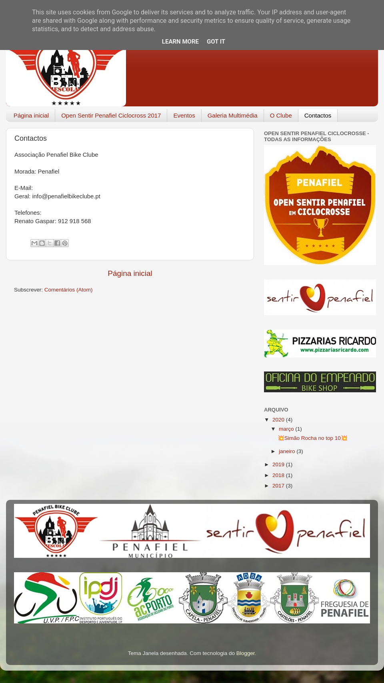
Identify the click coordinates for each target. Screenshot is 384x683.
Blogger (245, 653)
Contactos (318, 115)
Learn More (180, 41)
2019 (279, 464)
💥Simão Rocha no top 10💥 (313, 438)
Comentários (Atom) (68, 290)
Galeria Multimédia (233, 115)
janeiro (287, 451)
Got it (216, 41)
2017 (279, 486)
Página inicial (31, 115)
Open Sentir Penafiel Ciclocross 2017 (111, 115)
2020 (279, 420)
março (287, 429)
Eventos (184, 115)
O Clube (281, 115)
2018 (279, 475)
